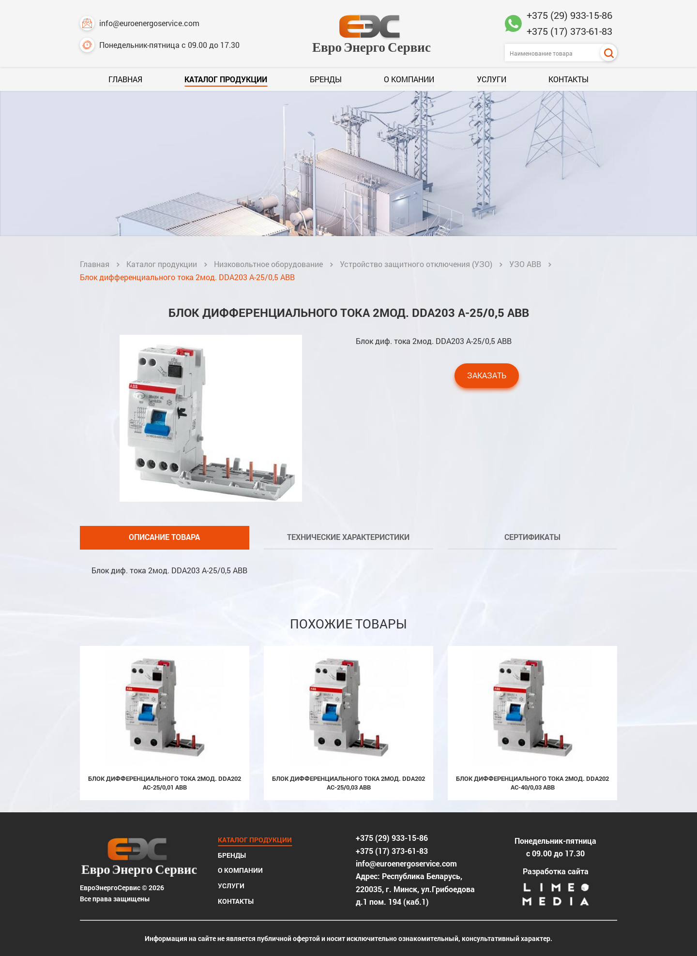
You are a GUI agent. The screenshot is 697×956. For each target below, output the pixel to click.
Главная (125, 79)
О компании (409, 79)
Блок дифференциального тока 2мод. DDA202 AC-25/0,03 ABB (348, 783)
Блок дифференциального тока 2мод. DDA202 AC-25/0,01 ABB (164, 783)
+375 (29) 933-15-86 (569, 15)
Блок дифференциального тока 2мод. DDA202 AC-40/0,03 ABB (532, 783)
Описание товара (164, 537)
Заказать (486, 375)
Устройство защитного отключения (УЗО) (416, 264)
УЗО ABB (525, 264)
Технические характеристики (348, 537)
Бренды (326, 79)
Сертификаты (532, 537)
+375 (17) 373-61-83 (569, 31)
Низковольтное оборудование (268, 264)
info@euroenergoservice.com (139, 23)
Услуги (491, 79)
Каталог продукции (225, 79)
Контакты (568, 79)
